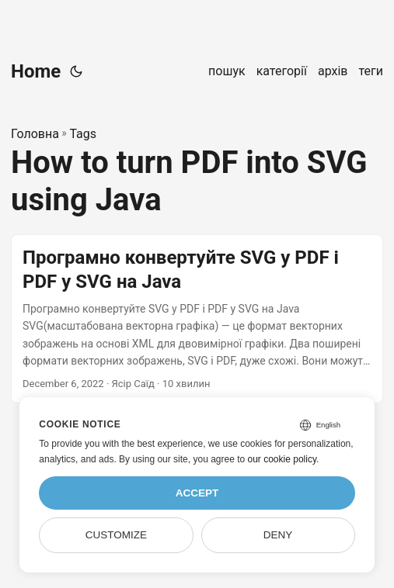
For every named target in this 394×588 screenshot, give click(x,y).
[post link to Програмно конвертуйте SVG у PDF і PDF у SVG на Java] (197, 319)
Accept (197, 493)
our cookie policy (282, 459)
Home (36, 71)
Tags (82, 133)
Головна (35, 133)
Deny (278, 535)
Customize (116, 535)
